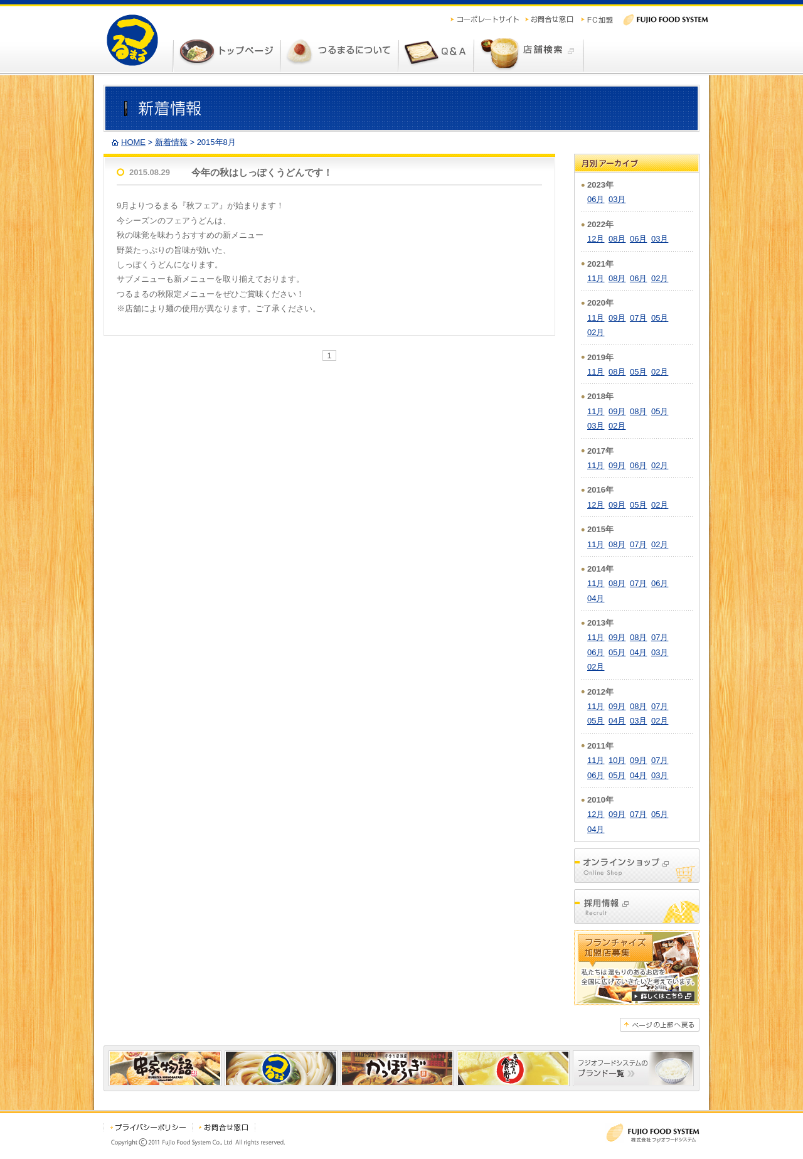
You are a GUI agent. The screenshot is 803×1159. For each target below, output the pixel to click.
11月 (595, 278)
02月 (659, 278)
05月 (659, 318)
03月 (617, 199)
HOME (133, 142)
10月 (617, 760)
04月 (595, 598)
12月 (595, 238)
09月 (617, 318)
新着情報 (171, 142)
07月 (638, 318)
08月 (617, 238)
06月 (595, 199)
